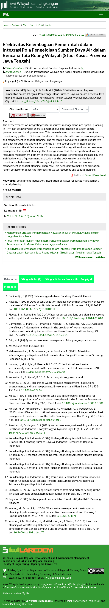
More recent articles (90, 257)
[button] (4, 81)
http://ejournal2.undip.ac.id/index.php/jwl (63, 584)
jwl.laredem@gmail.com (58, 577)
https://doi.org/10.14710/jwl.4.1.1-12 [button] (40, 101)
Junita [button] (48, 25)
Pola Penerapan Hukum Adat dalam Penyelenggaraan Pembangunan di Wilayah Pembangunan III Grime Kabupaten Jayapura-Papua (52, 242)
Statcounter (9, 593)
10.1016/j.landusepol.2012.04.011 (40, 419)
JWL (6, 14)
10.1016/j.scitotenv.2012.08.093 (46, 371)
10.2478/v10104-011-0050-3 (27, 432)
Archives (16, 25)
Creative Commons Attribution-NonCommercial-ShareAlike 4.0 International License (50, 587)
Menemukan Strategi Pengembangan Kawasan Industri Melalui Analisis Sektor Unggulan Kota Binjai (52, 234)
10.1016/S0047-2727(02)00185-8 (34, 309)
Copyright (86, 279)
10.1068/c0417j (66, 515)
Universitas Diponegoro (39, 601)
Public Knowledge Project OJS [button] (83, 601)
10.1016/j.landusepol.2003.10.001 (83, 403)
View (88, 175)
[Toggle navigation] (101, 14)
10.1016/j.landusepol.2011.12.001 (47, 335)
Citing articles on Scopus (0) (61, 279)
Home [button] (6, 25)
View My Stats (24, 593)
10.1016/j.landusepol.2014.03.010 (82, 318)
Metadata (10, 286)
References (10, 279)
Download (99, 175)
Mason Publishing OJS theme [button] (18, 604)
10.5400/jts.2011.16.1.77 (29, 532)
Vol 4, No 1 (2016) (33, 25)
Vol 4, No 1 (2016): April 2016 (25, 216)
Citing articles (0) (31, 279)
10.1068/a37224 (31, 390)
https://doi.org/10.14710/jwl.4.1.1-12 (61, 34)
